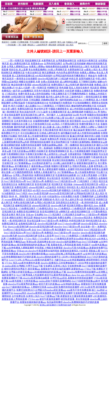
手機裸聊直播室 (90, 154)
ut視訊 (102, 184)
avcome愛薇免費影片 (14, 199)
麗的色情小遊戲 (92, 136)
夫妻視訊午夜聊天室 (87, 60)
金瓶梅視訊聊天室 (27, 223)
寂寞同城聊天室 (87, 78)
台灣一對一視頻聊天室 (12, 118)
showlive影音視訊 (89, 223)
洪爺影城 (47, 199)
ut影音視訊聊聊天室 (80, 211)
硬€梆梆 (6, 97)
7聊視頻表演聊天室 (59, 121)
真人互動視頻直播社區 (23, 75)
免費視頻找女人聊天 (79, 66)
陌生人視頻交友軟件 (79, 87)
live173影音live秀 (62, 232)
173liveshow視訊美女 (82, 217)
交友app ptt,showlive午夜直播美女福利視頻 (38, 251)
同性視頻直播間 (83, 169)
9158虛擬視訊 (8, 193)
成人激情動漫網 (75, 112)
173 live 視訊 (30, 239)
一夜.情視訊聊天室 (16, 220)
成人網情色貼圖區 (69, 81)
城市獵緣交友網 (69, 133)
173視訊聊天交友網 (71, 214)
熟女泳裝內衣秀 (28, 112)
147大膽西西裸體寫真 (22, 172)
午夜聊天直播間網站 (80, 142)
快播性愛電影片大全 (89, 124)
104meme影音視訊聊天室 (85, 184)
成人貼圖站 (31, 106)
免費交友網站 (64, 217)
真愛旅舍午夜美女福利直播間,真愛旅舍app (62, 269)
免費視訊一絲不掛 (11, 90)
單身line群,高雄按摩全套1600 (41, 242)
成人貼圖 (47, 127)
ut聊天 (13, 109)
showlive (58, 226)
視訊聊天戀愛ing (75, 205)
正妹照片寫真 (21, 100)
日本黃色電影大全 (23, 121)
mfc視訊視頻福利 (44, 75)
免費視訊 (41, 178)
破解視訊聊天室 (23, 205)
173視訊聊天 (83, 181)
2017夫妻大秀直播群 (87, 175)
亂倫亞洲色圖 (77, 136)
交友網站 (39, 214)
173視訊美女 (11, 94)
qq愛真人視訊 (91, 69)
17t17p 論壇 (42, 112)
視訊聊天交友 (68, 178)
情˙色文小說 (35, 196)
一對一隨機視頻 (71, 145)
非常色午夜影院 (42, 90)
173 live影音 (43, 239)
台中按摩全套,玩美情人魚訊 (26, 296)
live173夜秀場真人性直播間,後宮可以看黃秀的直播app (43, 275)
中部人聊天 (101, 78)
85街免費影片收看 (70, 196)
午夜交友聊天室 (33, 72)
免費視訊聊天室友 (96, 208)
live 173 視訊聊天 (52, 214)
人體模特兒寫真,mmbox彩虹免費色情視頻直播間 (54, 287)
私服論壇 (92, 139)
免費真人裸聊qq (37, 66)
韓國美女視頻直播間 (97, 115)
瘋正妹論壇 (79, 130)
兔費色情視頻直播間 (31, 145)
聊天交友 (20, 214)
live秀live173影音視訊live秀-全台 (19, 229)
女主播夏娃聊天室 (57, 112)
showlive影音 (88, 121)
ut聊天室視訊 (10, 178)
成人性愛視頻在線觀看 (88, 133)
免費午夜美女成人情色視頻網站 (34, 94)
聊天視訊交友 (66, 130)
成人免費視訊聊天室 (19, 63)
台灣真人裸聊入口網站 (83, 127)
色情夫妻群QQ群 (36, 157)
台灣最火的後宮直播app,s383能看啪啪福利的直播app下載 (37, 272)
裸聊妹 (103, 87)
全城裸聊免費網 (41, 121)
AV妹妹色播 (81, 118)
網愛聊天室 (19, 72)
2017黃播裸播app (22, 163)
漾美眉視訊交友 (9, 184)
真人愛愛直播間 (50, 169)
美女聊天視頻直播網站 (63, 160)
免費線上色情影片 (98, 94)
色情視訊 (61, 187)
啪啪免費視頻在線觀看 (57, 66)
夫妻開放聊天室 (75, 69)
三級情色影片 (76, 97)
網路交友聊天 (16, 217)
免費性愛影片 (58, 84)
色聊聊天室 (53, 87)
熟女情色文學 (41, 109)
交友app (30, 214)
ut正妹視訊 (50, 187)
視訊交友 (103, 181)
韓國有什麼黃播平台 (61, 166)
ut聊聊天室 (64, 211)
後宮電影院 (75, 121)
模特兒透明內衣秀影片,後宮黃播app (22, 269)
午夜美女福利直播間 (80, 157)
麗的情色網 (19, 127)
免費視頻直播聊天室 (44, 175)
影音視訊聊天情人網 (31, 115)
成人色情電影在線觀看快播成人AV (87, 109)
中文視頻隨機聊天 (82, 103)
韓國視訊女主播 (19, 124)
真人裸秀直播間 (17, 169)
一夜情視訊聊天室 (93, 97)
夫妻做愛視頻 (74, 154)
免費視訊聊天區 (25, 109)
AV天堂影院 (94, 118)
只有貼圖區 (34, 100)
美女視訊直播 (34, 220)
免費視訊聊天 (57, 90)
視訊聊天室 (57, 184)
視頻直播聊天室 (33, 60)
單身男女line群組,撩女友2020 (81, 239)
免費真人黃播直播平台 (45, 172)
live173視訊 (22, 193)
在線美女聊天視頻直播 (39, 160)
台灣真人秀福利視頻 (23, 175)
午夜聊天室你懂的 (34, 154)
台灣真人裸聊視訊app (17, 66)
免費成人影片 (101, 84)
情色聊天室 (89, 199)
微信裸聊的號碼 (12, 145)
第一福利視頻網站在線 (66, 100)
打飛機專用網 (87, 196)
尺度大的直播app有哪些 (24, 151)
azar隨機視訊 (27, 90)
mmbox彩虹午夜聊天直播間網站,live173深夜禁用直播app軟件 (69, 281)
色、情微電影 (22, 196)
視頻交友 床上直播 (18, 69)
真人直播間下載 (33, 169)
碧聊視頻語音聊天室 (59, 136)
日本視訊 (75, 190)
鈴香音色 (82, 139)
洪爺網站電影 (48, 100)
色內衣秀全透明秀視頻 (67, 72)
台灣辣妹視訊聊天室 (84, 193)
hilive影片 (70, 118)
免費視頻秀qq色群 (20, 142)
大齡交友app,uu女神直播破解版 (70, 260)
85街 (44, 196)
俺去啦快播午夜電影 (21, 84)
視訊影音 (94, 87)
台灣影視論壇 (18, 103)
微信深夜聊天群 (88, 145)
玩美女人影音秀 (98, 190)
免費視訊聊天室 (26, 184)
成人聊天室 (7, 202)
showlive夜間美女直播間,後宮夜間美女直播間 (50, 293)
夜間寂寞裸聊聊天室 (58, 151)
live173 (61, 223)
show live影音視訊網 (38, 193)
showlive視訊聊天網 (48, 78)
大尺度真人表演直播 (24, 139)
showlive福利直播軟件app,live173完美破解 (77, 242)
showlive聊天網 (58, 205)
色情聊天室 (101, 199)
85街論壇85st (53, 196)
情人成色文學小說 (74, 199)
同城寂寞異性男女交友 (24, 148)
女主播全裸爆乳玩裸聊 (57, 157)
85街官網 (69, 90)
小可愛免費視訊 (99, 211)
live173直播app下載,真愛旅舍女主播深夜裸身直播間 (66, 296)
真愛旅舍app (37, 63)
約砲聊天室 (42, 151)
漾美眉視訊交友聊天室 (67, 202)
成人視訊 (99, 193)
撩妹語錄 (52, 217)
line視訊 (85, 190)
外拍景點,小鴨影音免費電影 (49, 248)
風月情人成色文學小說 (57, 97)
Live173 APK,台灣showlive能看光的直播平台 (31, 260)
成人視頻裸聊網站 (11, 130)
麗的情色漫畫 (87, 84)
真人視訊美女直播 (85, 187)
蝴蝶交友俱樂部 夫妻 (29, 81)
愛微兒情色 (91, 130)
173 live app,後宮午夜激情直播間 (44, 299)
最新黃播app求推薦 (41, 166)
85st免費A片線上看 (54, 118)
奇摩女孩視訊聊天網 (23, 202)
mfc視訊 (56, 124)
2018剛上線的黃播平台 (64, 163)
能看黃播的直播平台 (87, 163)
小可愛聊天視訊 (62, 106)
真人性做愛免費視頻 (38, 136)
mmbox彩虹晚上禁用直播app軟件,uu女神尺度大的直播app (78, 254)
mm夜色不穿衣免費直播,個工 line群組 (86, 290)
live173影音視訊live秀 (15, 181)
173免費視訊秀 (78, 208)
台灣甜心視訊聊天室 (44, 202)
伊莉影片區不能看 (68, 139)
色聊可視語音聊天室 (31, 130)
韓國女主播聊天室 (84, 90)
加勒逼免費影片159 (34, 118)
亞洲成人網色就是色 (49, 133)
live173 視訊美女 (9, 208)
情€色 (11, 196)
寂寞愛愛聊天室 (34, 127)
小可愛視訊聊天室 (69, 124)
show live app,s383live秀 (83, 275)
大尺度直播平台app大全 (87, 160)
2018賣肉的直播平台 (42, 163)
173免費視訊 (91, 178)
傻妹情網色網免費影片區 (83, 106)
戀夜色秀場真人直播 (82, 166)
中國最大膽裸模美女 (58, 109)
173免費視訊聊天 (27, 208)
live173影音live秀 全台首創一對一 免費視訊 (85, 226)
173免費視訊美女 (44, 208)
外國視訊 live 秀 (92, 112)
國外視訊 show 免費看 (95, 205)
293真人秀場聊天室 (57, 69)
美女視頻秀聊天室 (60, 142)
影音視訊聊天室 (43, 184)
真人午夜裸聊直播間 (80, 151)
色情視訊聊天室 (77, 220)
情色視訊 (71, 187)
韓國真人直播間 (67, 169)
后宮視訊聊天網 (34, 199)
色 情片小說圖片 (16, 106)
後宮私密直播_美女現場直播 (75, 299)
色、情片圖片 (49, 115)
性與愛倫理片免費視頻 (60, 103)
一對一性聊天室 (16, 60)
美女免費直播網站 (37, 69)
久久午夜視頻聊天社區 (39, 124)
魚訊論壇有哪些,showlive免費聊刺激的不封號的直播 (73, 302)
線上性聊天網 (72, 84)
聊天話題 (28, 217)
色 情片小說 (58, 199)
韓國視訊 (66, 190)
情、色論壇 (41, 139)
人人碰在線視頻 (64, 115)
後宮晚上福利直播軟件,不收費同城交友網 (55, 305)
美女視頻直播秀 (12, 115)
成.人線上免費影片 (61, 127)
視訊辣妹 (68, 184)
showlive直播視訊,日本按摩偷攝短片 (58, 263)
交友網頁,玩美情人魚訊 (55, 266)
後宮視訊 (27, 190)
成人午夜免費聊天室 (17, 160)
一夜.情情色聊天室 (88, 202)
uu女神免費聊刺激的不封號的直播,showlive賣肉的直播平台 (31, 257)
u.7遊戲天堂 (101, 127)
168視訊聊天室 (17, 97)
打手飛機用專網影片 (77, 94)
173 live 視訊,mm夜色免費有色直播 (22, 263)
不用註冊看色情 (50, 130)
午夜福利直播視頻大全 (37, 103)
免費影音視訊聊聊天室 (27, 211)
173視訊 (94, 181)
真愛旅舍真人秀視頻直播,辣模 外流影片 (71, 245)
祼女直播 (6, 172)
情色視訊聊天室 (94, 220)
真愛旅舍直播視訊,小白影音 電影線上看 (80, 251)
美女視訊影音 (54, 178)
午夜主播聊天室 (59, 94)
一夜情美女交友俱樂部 (25, 78)
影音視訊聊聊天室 (49, 211)
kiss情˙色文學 (79, 115)
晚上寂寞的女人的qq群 (55, 154)
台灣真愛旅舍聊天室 (66, 60)
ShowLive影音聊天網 (18, 226)
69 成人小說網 (22, 87)
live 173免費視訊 (87, 100)
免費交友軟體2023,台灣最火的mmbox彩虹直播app (41, 290)
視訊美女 (80, 178)
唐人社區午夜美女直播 (88, 148)
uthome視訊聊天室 (41, 84)
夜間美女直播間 (100, 169)
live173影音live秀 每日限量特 (51, 229)
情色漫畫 (63, 87)
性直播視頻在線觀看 (65, 175)
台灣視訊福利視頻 (62, 75)
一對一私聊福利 (45, 148)
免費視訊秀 (53, 139)
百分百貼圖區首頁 (29, 133)
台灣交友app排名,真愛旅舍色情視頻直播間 (71, 278)
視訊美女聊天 (8, 214)
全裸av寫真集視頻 (50, 81)
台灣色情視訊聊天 (53, 63)
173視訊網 (63, 78)
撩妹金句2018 (40, 217)
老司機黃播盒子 (79, 75)
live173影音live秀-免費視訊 (40, 181)
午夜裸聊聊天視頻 (15, 154)
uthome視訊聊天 (37, 187)
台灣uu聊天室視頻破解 (74, 63)
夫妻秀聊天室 (48, 60)
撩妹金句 (92, 75)
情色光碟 (22, 136)
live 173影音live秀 (91, 214)
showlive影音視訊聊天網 (61, 193)
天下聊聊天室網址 (88, 81)
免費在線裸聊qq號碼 (52, 145)
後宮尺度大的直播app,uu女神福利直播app (59, 284)
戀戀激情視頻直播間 (40, 142)
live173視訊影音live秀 (65, 181)
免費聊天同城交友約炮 (65, 148)
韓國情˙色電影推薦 (35, 97)
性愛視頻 (99, 121)
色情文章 (73, 78)
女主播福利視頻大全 (17, 157)
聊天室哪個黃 (49, 72)
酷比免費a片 (8, 87)
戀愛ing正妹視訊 (10, 81)
